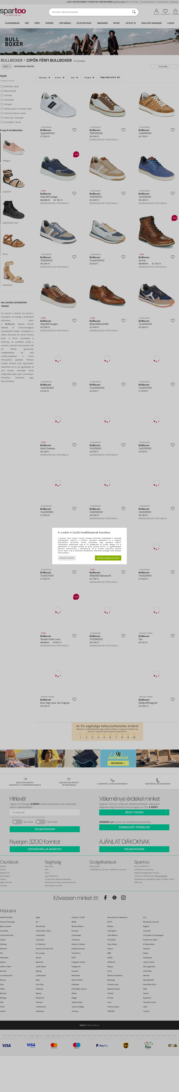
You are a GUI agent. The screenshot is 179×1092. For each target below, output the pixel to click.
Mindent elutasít (67, 558)
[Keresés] (134, 12)
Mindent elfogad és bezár (108, 558)
